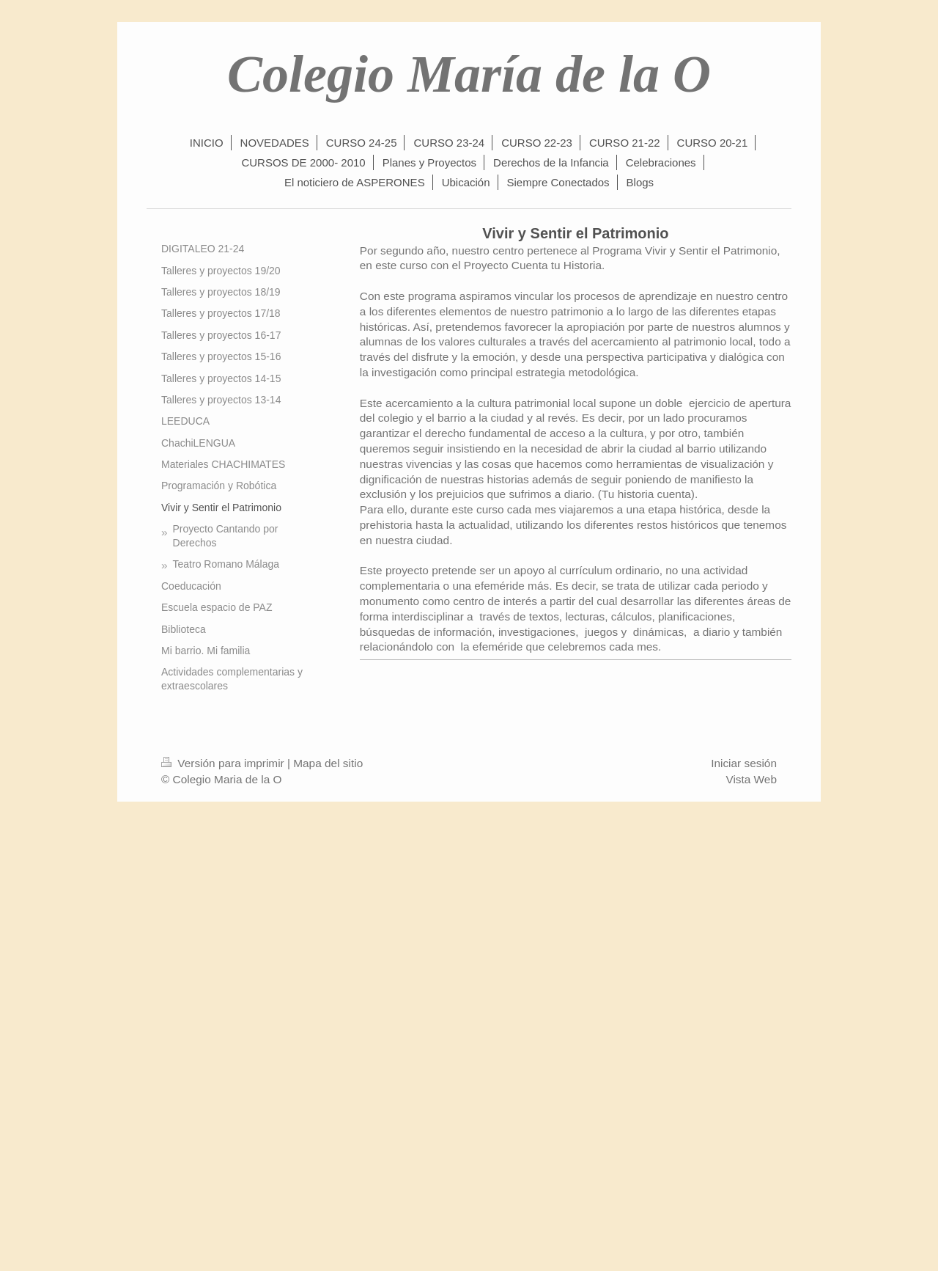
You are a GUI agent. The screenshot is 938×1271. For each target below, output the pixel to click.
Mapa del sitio (328, 763)
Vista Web (751, 779)
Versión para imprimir (224, 763)
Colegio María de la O (469, 74)
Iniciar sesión (744, 763)
